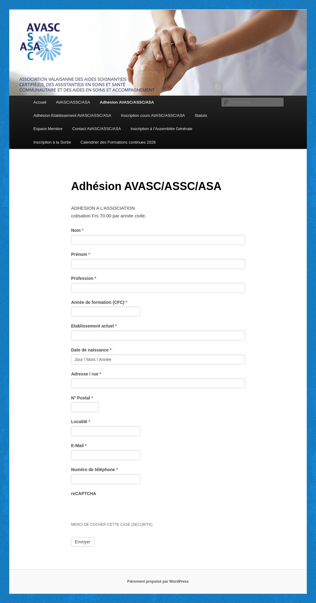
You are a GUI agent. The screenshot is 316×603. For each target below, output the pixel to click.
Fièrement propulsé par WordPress (158, 581)
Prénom (80, 254)
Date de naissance (91, 349)
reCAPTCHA (83, 493)
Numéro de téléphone (94, 469)
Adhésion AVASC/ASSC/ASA (127, 102)
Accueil (40, 102)
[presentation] (117, 510)
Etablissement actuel (94, 325)
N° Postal (82, 397)
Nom (77, 230)
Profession (83, 278)
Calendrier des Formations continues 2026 (118, 142)
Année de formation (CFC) (99, 302)
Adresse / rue (86, 373)
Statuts (201, 115)
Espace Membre (48, 128)
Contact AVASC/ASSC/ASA (96, 128)
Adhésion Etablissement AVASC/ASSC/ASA (72, 115)
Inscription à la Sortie (52, 142)
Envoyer (82, 541)
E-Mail (79, 445)
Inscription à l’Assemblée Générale (161, 128)
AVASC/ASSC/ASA (73, 102)
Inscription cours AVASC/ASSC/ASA (153, 115)
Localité (80, 421)
